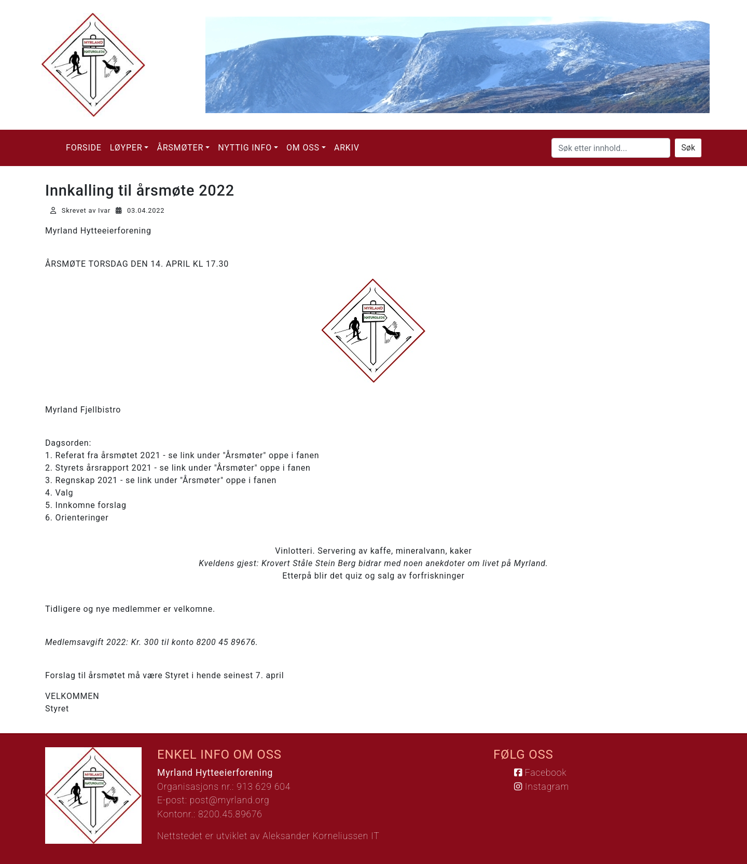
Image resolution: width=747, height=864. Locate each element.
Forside (84, 148)
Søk (688, 148)
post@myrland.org (230, 800)
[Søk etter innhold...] (610, 148)
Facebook (540, 772)
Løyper (126, 148)
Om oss (303, 148)
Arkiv (346, 148)
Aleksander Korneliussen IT (320, 836)
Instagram (541, 786)
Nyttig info (245, 148)
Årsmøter (180, 148)
